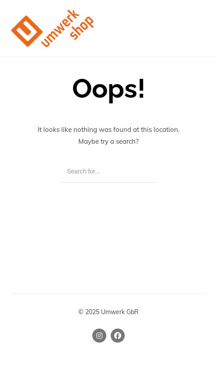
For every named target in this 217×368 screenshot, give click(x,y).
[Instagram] (99, 336)
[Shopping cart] (180, 28)
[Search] (143, 172)
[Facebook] (117, 336)
